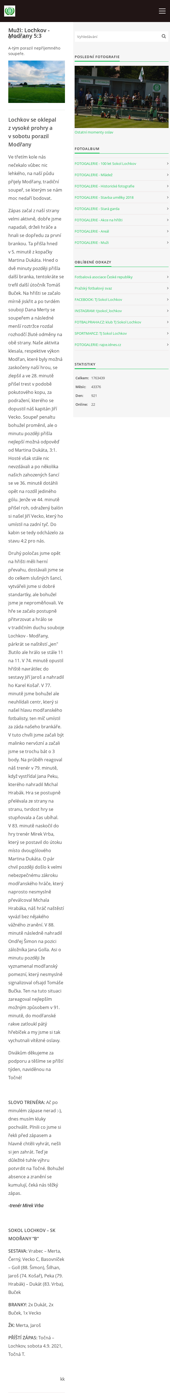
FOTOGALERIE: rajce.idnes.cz (98, 344)
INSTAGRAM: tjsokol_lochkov (98, 310)
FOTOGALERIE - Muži (92, 242)
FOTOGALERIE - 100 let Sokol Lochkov (105, 163)
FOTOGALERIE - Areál (92, 231)
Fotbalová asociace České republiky (104, 276)
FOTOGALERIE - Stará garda (97, 208)
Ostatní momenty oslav (94, 132)
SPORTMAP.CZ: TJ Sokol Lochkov (101, 333)
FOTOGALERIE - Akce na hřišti (98, 219)
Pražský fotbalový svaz (93, 288)
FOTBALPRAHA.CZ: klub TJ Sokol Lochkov (108, 322)
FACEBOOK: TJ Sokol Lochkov (98, 299)
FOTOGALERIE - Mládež (94, 174)
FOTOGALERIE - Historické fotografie (104, 186)
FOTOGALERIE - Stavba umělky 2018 (104, 197)
